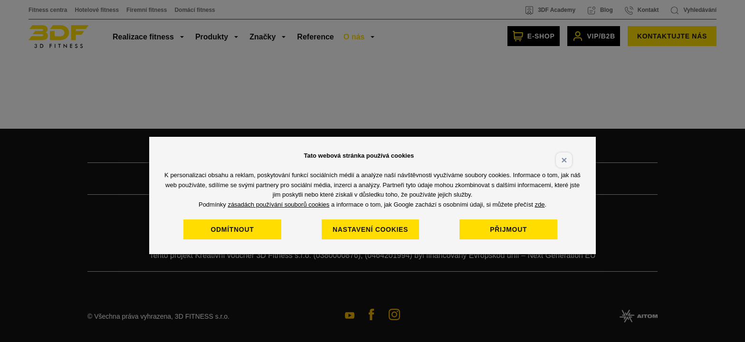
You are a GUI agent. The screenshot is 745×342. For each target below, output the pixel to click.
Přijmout (508, 229)
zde (539, 204)
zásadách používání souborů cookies (278, 204)
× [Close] (564, 159)
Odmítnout (232, 229)
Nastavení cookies (370, 229)
